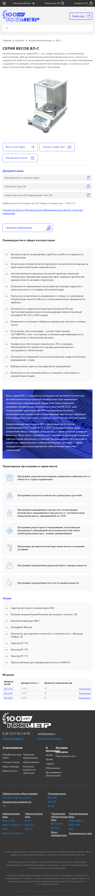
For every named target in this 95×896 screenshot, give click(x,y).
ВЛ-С (5, 829)
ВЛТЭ (28, 829)
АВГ (5, 805)
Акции (49, 755)
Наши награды (11, 766)
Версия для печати (16, 157)
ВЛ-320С (8, 698)
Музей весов (10, 771)
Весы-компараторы (58, 834)
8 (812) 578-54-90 (16, 734)
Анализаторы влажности (17, 801)
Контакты (62, 751)
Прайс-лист (78, 16)
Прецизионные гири (80, 833)
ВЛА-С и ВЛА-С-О (13, 824)
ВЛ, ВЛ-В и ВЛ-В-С (13, 833)
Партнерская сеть (66, 756)
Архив (49, 759)
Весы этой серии (15, 146)
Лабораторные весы (34, 815)
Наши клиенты (31, 762)
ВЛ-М (51, 806)
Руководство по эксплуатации (22, 177)
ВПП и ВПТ (75, 824)
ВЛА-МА (52, 797)
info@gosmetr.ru (46, 734)
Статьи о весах (11, 762)
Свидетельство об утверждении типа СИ (28, 195)
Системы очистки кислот (17, 797)
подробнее (85, 688)
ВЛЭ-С (28, 820)
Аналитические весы (11, 815)
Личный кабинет (22, 3)
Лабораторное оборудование (20, 793)
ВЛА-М (52, 801)
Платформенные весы (78, 815)
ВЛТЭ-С (29, 824)
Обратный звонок (13, 738)
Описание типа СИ (15, 186)
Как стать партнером (50, 738)
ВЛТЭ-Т (55, 827)
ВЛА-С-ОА (8, 820)
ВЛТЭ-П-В (56, 823)
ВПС (71, 829)
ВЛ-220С (8, 693)
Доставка (62, 747)
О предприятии (12, 747)
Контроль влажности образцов (29, 769)
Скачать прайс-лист (54, 146)
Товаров (80, 3)
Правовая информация (19, 227)
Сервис (50, 764)
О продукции (50, 749)
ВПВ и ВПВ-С (76, 820)
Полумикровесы (57, 793)
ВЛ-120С (8, 688)
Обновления (53, 768)
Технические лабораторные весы (58, 816)
